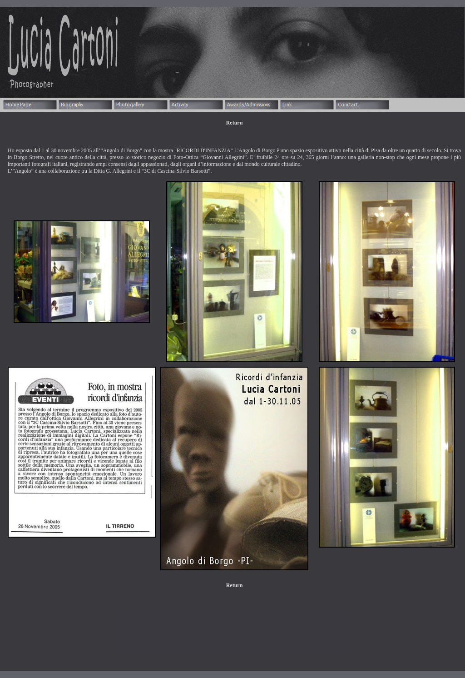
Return (234, 123)
